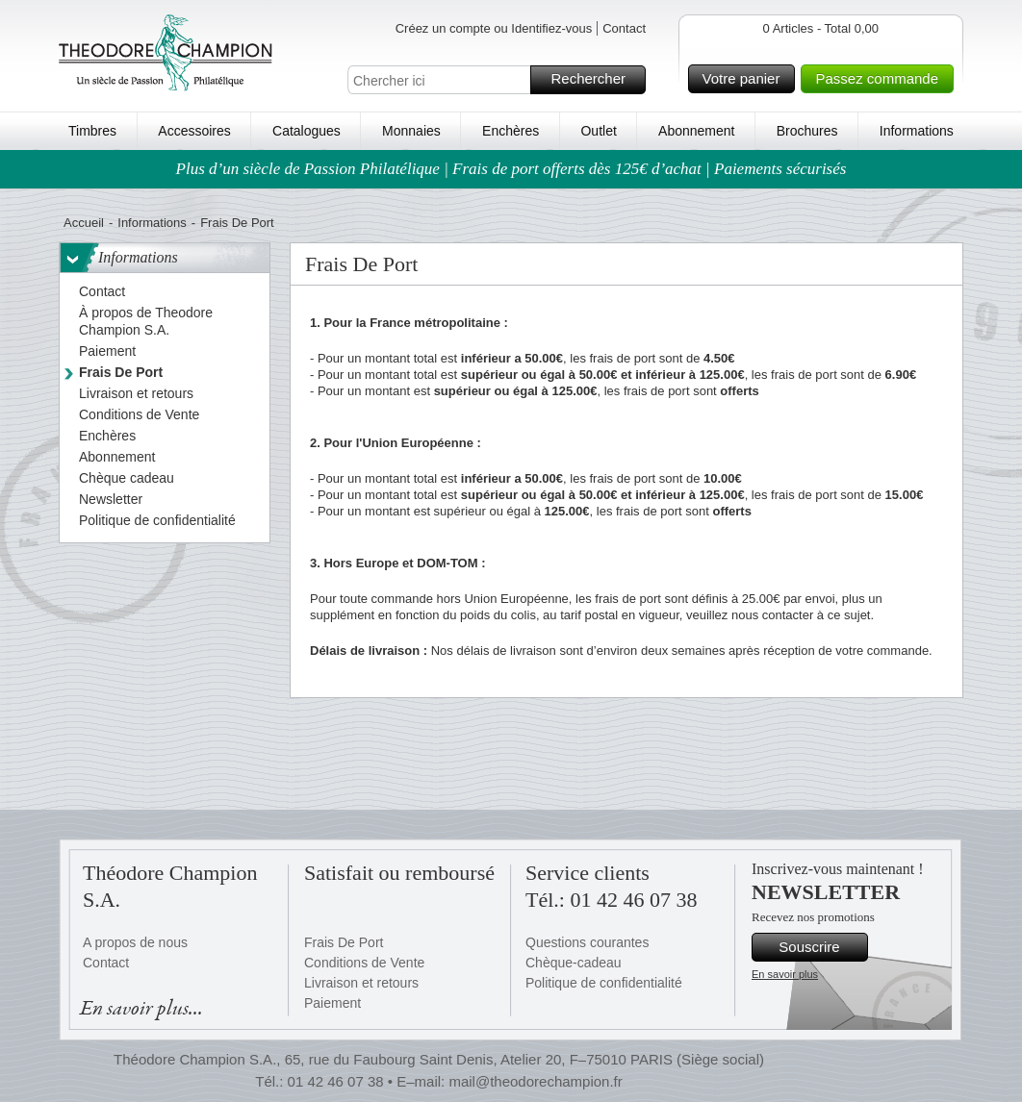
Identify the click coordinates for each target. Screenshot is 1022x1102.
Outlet (598, 130)
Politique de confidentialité (603, 982)
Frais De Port (343, 942)
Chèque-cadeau (573, 962)
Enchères (510, 130)
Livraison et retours (361, 982)
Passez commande (881, 78)
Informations (917, 130)
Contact (624, 28)
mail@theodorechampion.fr (535, 1081)
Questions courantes (587, 942)
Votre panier (746, 78)
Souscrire (820, 947)
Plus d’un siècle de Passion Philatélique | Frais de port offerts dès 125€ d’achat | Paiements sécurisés (511, 169)
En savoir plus (785, 974)
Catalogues (306, 130)
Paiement (332, 1003)
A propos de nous (135, 942)
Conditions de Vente (364, 962)
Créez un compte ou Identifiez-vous (494, 28)
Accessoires (194, 130)
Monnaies (411, 130)
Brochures (807, 130)
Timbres (92, 130)
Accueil (84, 222)
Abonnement (696, 130)
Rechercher (595, 79)
